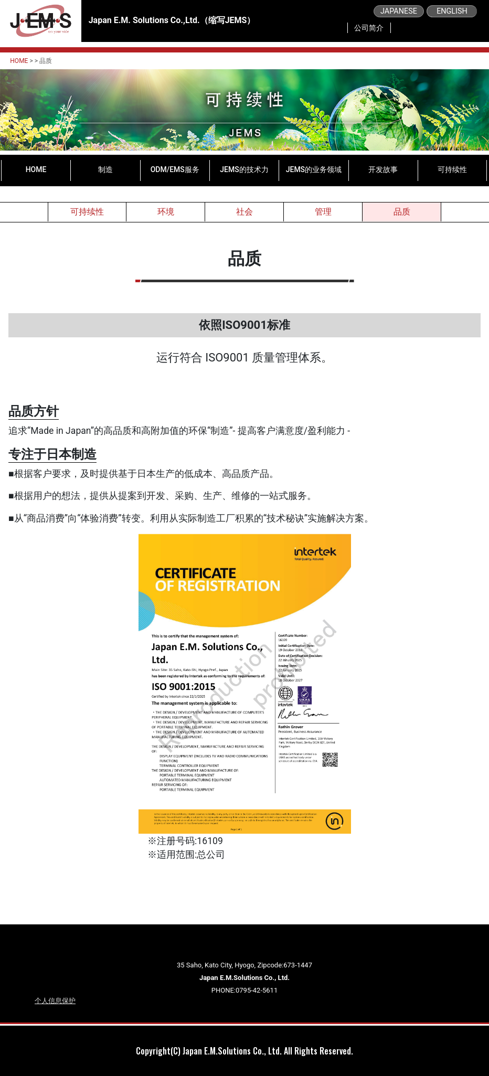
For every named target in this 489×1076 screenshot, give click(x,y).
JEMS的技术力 (244, 169)
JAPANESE (398, 11)
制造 (105, 169)
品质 (402, 212)
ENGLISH (452, 11)
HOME (19, 61)
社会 (244, 212)
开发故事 (383, 169)
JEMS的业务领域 (314, 169)
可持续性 (452, 169)
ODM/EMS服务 (175, 169)
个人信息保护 (55, 1001)
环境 (165, 212)
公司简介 (369, 28)
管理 (323, 212)
